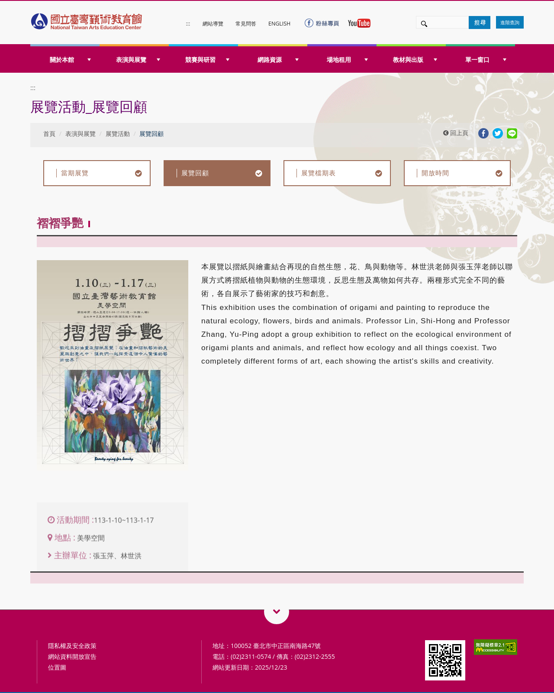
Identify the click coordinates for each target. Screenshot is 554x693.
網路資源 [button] (278, 59)
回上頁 (455, 133)
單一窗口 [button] (485, 59)
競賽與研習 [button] (207, 59)
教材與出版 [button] (415, 59)
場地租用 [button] (347, 59)
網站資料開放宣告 (72, 656)
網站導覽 (213, 23)
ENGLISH (279, 23)
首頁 (49, 133)
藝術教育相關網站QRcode (276, 611)
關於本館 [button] (70, 59)
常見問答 (245, 23)
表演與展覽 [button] (138, 59)
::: (188, 23)
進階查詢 (509, 22)
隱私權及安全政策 (72, 645)
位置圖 (57, 667)
